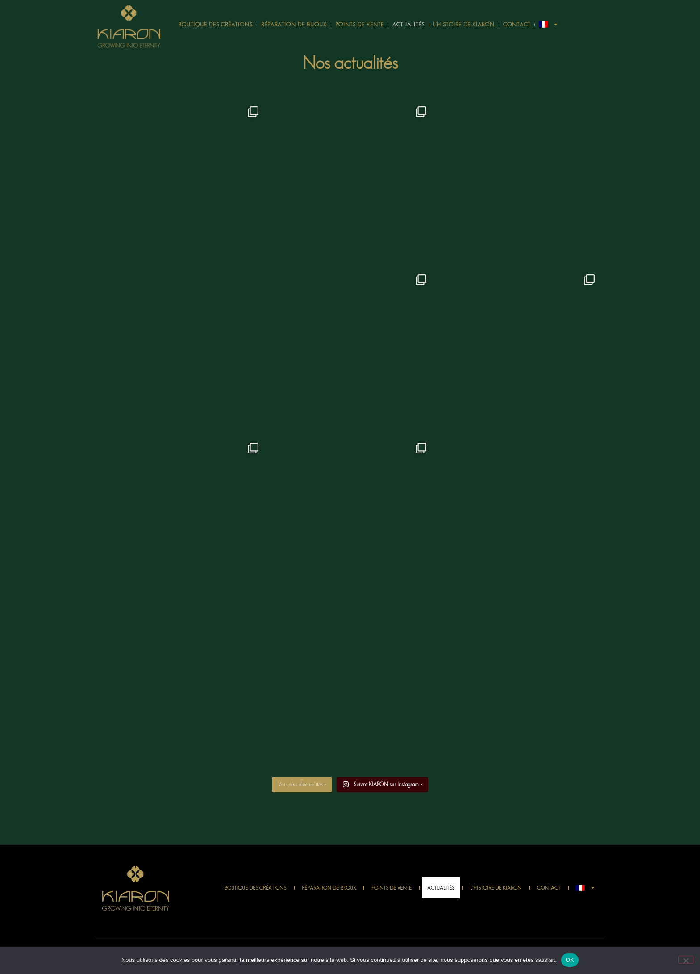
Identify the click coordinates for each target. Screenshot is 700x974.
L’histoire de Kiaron (464, 24)
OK (570, 960)
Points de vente (359, 24)
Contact (516, 24)
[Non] (685, 960)
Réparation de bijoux (294, 24)
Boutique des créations (215, 24)
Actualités (408, 24)
